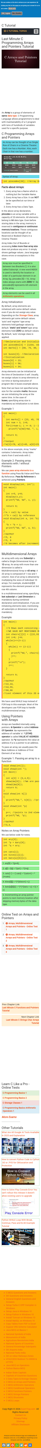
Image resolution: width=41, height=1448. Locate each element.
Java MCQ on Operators (17, 1365)
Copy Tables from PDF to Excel (21, 1323)
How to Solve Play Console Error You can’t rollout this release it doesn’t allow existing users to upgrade (19, 1192)
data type (12, 115)
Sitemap (20, 1421)
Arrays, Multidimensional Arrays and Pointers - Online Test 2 (22, 937)
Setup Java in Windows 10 (19, 1311)
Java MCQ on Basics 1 (17, 1330)
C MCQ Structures (15, 1397)
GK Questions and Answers (19, 1295)
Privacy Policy (20, 1418)
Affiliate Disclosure (20, 1424)
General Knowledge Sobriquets (21, 1346)
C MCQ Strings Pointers (17, 1394)
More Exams (9, 1117)
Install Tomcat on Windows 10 (20, 1317)
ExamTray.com (28, 1409)
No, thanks (16, 13)
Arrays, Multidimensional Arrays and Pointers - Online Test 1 (22, 926)
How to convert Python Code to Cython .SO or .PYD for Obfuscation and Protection (20, 1162)
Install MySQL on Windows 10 (20, 1320)
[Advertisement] (20, 90)
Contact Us (20, 1415)
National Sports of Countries (20, 1343)
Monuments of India (15, 1337)
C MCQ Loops (12, 1400)
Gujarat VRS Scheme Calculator (21, 1327)
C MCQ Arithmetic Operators (20, 1385)
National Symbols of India (18, 1334)
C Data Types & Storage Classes (21, 1378)
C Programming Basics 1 (15, 1093)
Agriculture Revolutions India (20, 1340)
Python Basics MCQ (15, 1368)
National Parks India (16, 1352)
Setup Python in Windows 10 (20, 1314)
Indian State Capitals (16, 1372)
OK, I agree (6, 13)
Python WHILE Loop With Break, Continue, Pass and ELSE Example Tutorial (18, 1223)
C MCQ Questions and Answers (21, 1292)
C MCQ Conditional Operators (20, 1388)
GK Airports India (14, 1349)
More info (12, 8)
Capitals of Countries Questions (21, 1375)
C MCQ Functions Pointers (19, 1391)
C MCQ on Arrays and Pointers (20, 1382)
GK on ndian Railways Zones (19, 1356)
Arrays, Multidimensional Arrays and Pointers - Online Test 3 (22, 948)
